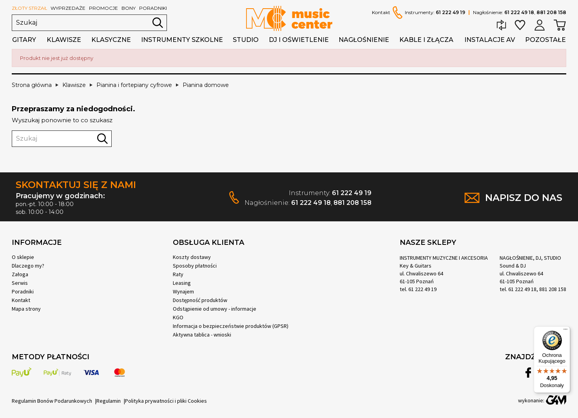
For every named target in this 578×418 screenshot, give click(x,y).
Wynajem (183, 291)
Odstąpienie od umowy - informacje (214, 308)
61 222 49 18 (519, 12)
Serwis (20, 282)
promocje (103, 8)
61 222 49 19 (450, 12)
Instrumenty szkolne (182, 39)
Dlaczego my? (28, 265)
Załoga (20, 274)
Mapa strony (26, 308)
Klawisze (64, 39)
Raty (178, 274)
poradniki (153, 8)
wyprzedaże (68, 8)
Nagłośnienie (364, 39)
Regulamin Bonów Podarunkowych (52, 400)
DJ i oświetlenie (299, 39)
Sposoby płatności (195, 265)
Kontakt (381, 12)
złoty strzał (29, 8)
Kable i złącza (426, 39)
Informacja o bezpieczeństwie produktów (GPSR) (230, 325)
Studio (246, 39)
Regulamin (108, 400)
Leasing (182, 282)
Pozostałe (545, 39)
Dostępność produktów (200, 300)
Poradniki (23, 291)
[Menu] (565, 331)
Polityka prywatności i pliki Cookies (166, 400)
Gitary (24, 39)
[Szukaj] (89, 22)
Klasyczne (111, 39)
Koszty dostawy (192, 257)
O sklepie (23, 257)
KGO (178, 317)
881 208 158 (551, 12)
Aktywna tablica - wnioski (202, 334)
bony (128, 8)
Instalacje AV (489, 39)
